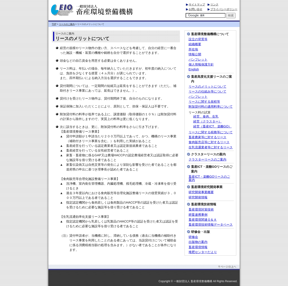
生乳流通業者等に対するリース (211, 147)
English (194, 69)
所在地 (193, 49)
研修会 (193, 237)
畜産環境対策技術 (201, 209)
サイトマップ (197, 4)
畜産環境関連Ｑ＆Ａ (203, 219)
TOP (54, 24)
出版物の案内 (198, 242)
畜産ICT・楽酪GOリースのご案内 (209, 178)
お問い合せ (195, 9)
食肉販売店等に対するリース (209, 142)
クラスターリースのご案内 (207, 159)
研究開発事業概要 (201, 192)
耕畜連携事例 (198, 214)
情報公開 (195, 54)
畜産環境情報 (198, 247)
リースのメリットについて (207, 86)
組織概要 (195, 44)
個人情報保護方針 (201, 64)
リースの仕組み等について (207, 91)
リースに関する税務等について (211, 132)
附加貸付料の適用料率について (211, 106)
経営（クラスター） (207, 121)
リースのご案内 (67, 24)
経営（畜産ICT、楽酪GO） (212, 126)
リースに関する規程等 (204, 101)
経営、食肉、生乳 (205, 116)
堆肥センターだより (203, 252)
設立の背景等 (198, 39)
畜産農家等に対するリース (207, 137)
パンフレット (198, 59)
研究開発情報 (198, 197)
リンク (214, 4)
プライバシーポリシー (223, 9)
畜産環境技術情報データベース (211, 224)
